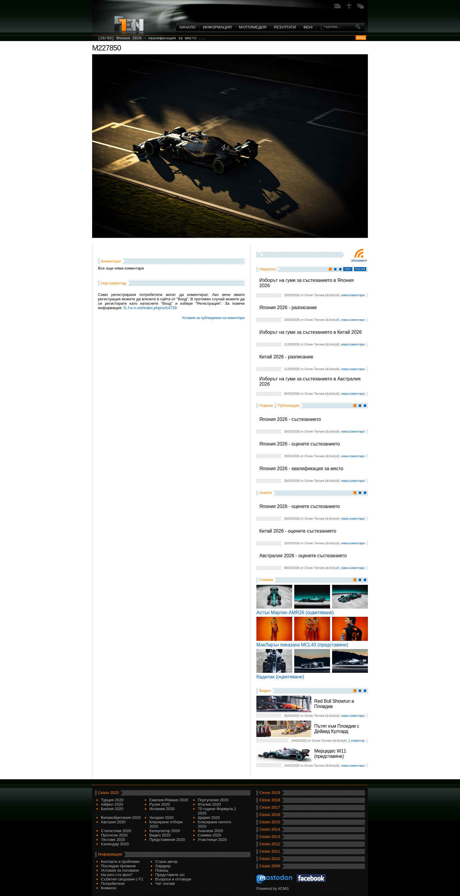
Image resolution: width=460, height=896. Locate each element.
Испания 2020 (162, 809)
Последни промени (118, 866)
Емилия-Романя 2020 (168, 800)
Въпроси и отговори (173, 879)
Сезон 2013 (269, 836)
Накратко (267, 269)
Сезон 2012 (269, 844)
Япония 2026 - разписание (288, 307)
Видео (265, 690)
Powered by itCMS (272, 888)
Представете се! (170, 875)
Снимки (266, 579)
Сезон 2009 (269, 866)
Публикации (289, 405)
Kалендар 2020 (115, 844)
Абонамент (359, 260)
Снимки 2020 (209, 835)
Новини (266, 405)
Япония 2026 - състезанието (290, 419)
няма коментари (353, 295)
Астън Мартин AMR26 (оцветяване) (295, 612)
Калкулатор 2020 (164, 831)
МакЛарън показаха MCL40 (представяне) (302, 644)
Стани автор (166, 861)
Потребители (113, 883)
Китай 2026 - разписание (286, 356)
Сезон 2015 (269, 822)
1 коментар (357, 740)
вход (361, 37)
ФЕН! (308, 27)
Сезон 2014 (269, 829)
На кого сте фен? (116, 875)
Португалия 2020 (213, 800)
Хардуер (163, 866)
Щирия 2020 (209, 817)
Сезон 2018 (269, 800)
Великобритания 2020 (121, 817)
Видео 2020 (159, 835)
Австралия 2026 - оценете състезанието (303, 555)
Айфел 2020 (112, 804)
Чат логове (165, 883)
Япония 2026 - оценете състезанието (299, 443)
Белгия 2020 (112, 809)
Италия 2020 (209, 804)
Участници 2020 (212, 839)
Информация (217, 27)
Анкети (265, 492)
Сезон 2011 (269, 851)
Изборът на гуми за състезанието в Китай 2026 (310, 332)
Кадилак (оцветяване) (280, 676)
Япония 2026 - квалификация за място (301, 468)
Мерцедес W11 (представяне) (330, 753)
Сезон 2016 (269, 814)
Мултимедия (252, 27)
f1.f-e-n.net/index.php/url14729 (150, 308)
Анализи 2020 (210, 831)
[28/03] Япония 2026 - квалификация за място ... (152, 38)
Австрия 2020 (113, 822)
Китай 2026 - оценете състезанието (297, 531)
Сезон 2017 (269, 807)
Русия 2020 (159, 804)
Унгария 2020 (161, 817)
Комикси (108, 888)
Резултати (285, 27)
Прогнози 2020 (114, 835)
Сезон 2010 (269, 858)
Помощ (161, 870)
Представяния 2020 (167, 839)
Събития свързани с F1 (122, 879)
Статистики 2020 (116, 831)
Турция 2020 (112, 800)
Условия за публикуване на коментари (213, 318)
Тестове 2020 (113, 839)
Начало (188, 27)
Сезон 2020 (108, 792)
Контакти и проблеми (120, 861)
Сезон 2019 (269, 792)
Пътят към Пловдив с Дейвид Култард (336, 729)
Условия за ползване (120, 870)
